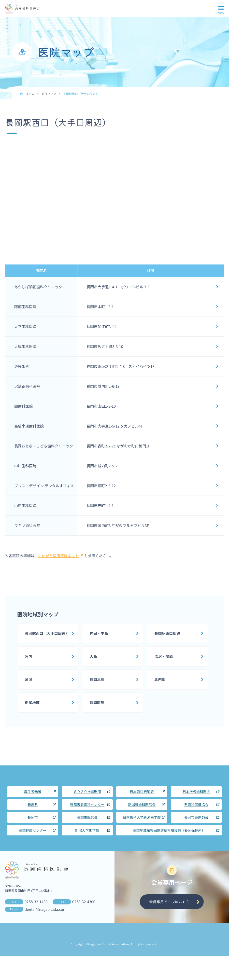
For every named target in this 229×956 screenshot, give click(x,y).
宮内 (28, 656)
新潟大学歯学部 (87, 830)
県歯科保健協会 (196, 804)
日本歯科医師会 (142, 791)
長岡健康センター (32, 830)
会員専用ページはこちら (169, 901)
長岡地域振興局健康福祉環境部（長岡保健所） (169, 830)
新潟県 (33, 804)
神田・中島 (99, 633)
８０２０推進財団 (87, 791)
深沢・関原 (163, 656)
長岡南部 (97, 702)
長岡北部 (97, 679)
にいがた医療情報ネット (60, 555)
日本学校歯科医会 (196, 791)
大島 (93, 656)
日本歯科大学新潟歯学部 (142, 817)
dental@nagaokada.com (46, 909)
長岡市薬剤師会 (196, 817)
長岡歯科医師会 (22, 9)
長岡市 (33, 817)
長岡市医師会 (87, 817)
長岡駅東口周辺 (167, 633)
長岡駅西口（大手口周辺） (47, 633)
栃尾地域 (32, 702)
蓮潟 (28, 679)
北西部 (159, 679)
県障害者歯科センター (87, 804)
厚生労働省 (32, 791)
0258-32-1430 (36, 901)
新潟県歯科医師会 (142, 804)
